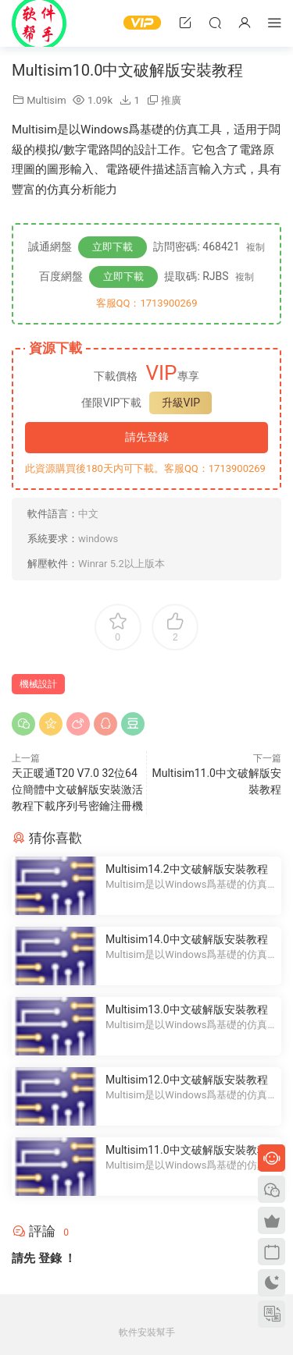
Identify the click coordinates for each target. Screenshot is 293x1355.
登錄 (50, 1258)
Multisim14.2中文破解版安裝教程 (186, 869)
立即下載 (112, 247)
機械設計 (38, 684)
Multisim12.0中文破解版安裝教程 (186, 1079)
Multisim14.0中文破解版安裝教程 (186, 939)
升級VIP (181, 402)
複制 (255, 247)
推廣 (171, 100)
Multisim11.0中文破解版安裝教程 (186, 1150)
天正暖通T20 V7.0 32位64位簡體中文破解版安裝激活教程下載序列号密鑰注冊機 (77, 789)
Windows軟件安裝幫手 (39, 23)
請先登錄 (147, 437)
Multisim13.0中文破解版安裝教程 (186, 1009)
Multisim (46, 100)
